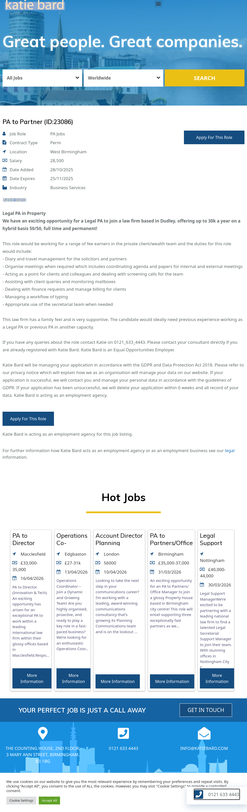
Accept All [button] (49, 800)
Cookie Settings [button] (21, 800)
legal (230, 450)
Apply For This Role (214, 137)
